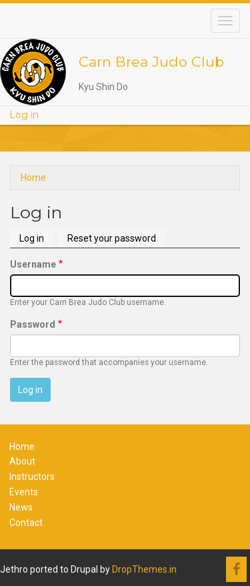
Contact (26, 522)
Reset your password (111, 238)
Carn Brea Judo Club (151, 61)
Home (33, 177)
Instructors (32, 476)
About (22, 461)
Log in (24, 115)
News (21, 507)
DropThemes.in (144, 569)
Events (23, 492)
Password (32, 324)
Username (33, 264)
